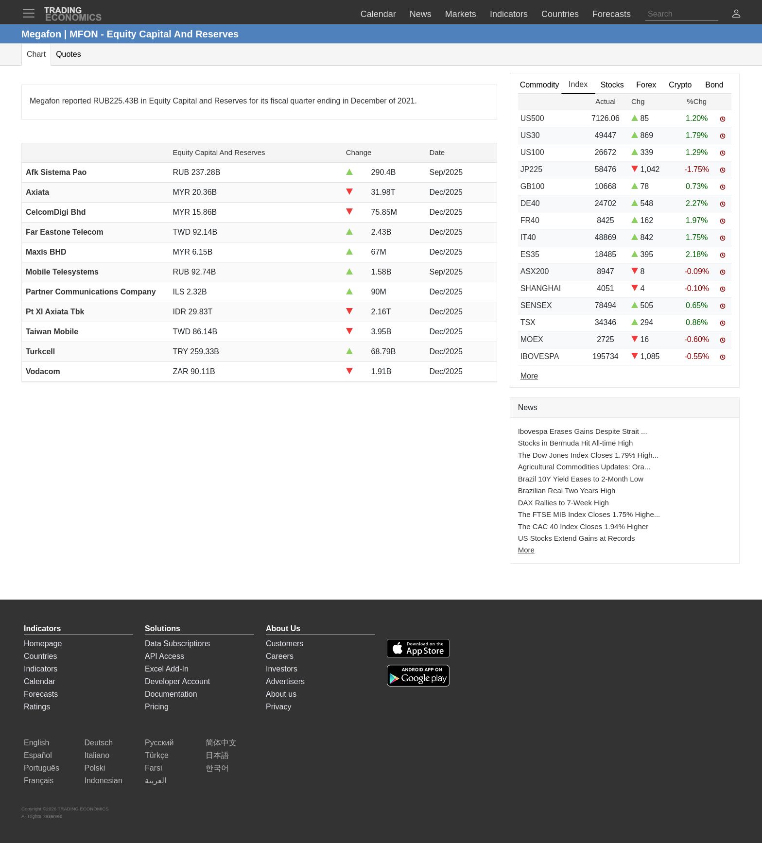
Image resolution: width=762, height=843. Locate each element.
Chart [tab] (36, 54)
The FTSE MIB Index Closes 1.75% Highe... (589, 514)
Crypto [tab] (680, 85)
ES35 (529, 254)
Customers (284, 643)
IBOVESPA (539, 356)
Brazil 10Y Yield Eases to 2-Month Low (580, 479)
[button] (736, 15)
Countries (40, 656)
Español (38, 755)
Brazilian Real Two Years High (567, 490)
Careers (280, 656)
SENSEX (536, 305)
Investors (281, 669)
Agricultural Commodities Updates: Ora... (584, 467)
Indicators (40, 669)
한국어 (217, 768)
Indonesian (103, 780)
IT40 (528, 237)
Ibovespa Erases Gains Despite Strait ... (582, 431)
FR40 (529, 220)
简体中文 (221, 743)
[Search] (681, 14)
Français (38, 780)
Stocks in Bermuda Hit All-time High (575, 443)
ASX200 (534, 271)
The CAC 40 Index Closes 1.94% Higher (583, 526)
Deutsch (99, 743)
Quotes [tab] (68, 54)
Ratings (37, 707)
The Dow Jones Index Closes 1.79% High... (588, 455)
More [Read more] (529, 376)
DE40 (530, 203)
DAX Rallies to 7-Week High (563, 503)
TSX (528, 322)
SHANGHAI (540, 288)
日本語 (217, 755)
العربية (155, 780)
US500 (532, 118)
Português (41, 768)
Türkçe (157, 755)
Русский (159, 743)
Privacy (278, 707)
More (526, 550)
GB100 (532, 186)
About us (281, 694)
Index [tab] (578, 84)
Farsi (153, 768)
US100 (532, 152)
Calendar (39, 681)
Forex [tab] (646, 85)
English (36, 743)
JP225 (531, 169)
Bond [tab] (714, 85)
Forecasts (41, 694)
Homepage (43, 643)
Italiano (97, 755)
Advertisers (285, 681)
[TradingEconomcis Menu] (31, 13)
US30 (530, 135)
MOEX (531, 339)
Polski (95, 768)
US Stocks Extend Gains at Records (576, 538)
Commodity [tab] (539, 85)
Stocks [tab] (612, 85)
